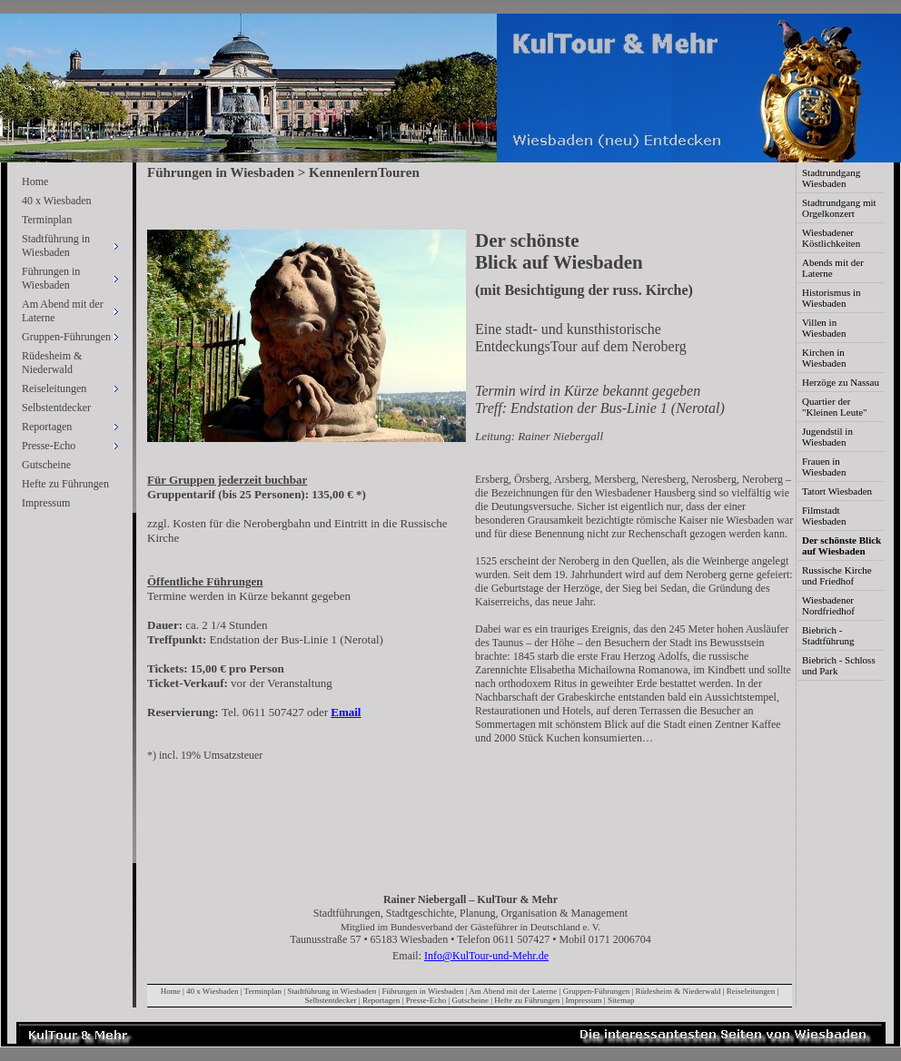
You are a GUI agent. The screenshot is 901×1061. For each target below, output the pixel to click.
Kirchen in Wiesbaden (824, 357)
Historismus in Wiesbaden (831, 298)
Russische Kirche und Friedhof (837, 575)
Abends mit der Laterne (833, 268)
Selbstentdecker (56, 407)
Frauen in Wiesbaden (824, 466)
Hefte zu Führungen (65, 483)
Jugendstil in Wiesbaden (827, 436)
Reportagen (381, 1000)
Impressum (46, 502)
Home (35, 181)
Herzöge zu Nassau (840, 382)
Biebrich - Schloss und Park (839, 665)
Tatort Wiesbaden (837, 491)
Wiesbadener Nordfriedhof (828, 605)
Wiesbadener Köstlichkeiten (831, 238)
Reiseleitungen (751, 991)
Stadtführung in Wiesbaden (331, 991)
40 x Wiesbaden (57, 200)
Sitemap (621, 1000)
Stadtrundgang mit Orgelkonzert (839, 208)
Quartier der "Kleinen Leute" (834, 407)
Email (346, 712)
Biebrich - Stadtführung (828, 635)
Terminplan (47, 219)
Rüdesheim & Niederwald (52, 362)
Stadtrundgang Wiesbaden (831, 178)
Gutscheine (46, 464)
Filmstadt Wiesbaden (824, 515)
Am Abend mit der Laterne (513, 991)
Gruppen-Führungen (596, 991)
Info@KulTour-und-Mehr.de (486, 955)
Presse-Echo (426, 1000)
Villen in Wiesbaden (824, 328)
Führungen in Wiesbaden (423, 991)
